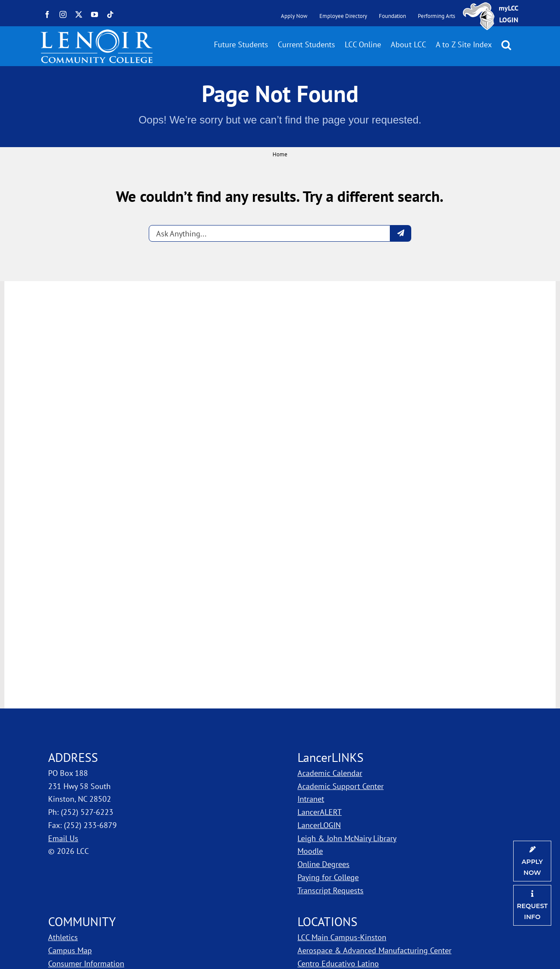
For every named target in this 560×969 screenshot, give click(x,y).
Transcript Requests (331, 890)
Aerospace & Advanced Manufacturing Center (375, 950)
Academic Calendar (330, 773)
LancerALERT (320, 812)
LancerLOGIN (319, 825)
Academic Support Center (341, 786)
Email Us (63, 838)
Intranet (311, 799)
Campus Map (70, 950)
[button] (506, 44)
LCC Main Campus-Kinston (342, 937)
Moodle (310, 851)
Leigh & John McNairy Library (347, 838)
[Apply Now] (532, 861)
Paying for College (328, 877)
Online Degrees (324, 864)
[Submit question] (400, 233)
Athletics (63, 937)
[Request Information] (532, 905)
